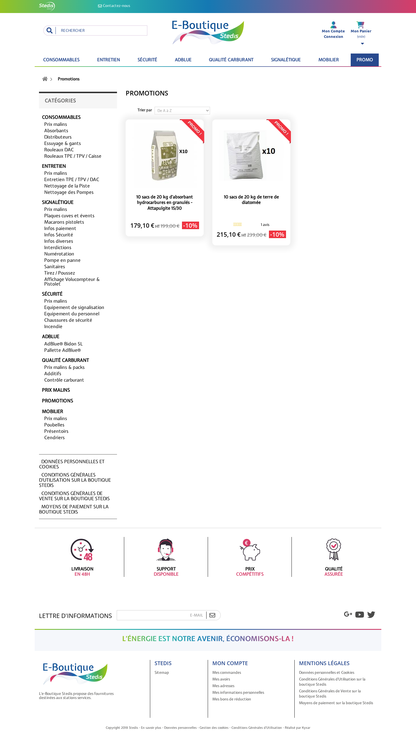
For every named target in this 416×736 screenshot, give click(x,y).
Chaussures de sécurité (68, 320)
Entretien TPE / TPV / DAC (71, 179)
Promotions (57, 401)
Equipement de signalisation (74, 307)
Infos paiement (60, 228)
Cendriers (54, 437)
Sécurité (147, 60)
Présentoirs (56, 431)
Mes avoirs (221, 679)
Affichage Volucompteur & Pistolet (72, 281)
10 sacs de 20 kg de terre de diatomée (251, 200)
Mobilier (328, 60)
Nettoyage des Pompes (69, 192)
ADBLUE (183, 60)
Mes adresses (223, 685)
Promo (364, 60)
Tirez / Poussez (59, 272)
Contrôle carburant (64, 379)
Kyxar (306, 728)
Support (166, 557)
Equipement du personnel (71, 313)
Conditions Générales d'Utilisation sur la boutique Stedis (75, 480)
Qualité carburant (231, 60)
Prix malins (55, 124)
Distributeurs (58, 136)
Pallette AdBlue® (62, 350)
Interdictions (57, 247)
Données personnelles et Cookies (72, 464)
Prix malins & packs (64, 367)
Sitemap (162, 672)
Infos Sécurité (58, 234)
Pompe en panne (62, 260)
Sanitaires (54, 266)
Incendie (53, 326)
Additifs (52, 373)
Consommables (61, 60)
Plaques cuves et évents (69, 215)
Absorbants (56, 130)
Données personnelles (180, 728)
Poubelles (54, 424)
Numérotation (59, 253)
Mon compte (230, 663)
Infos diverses (58, 241)
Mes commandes (226, 672)
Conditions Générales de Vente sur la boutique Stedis (74, 496)
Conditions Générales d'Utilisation (256, 728)
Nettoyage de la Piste (67, 185)
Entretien (108, 60)
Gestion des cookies (214, 728)
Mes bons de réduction (231, 699)
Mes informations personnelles (238, 692)
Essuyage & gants (62, 143)
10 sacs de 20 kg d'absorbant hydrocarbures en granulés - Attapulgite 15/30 (164, 202)
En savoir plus (151, 728)
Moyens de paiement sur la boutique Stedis (74, 509)
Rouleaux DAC (59, 149)
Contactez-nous (114, 5)
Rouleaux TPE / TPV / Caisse (72, 156)
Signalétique (286, 60)
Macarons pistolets (64, 222)
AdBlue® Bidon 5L (63, 343)
